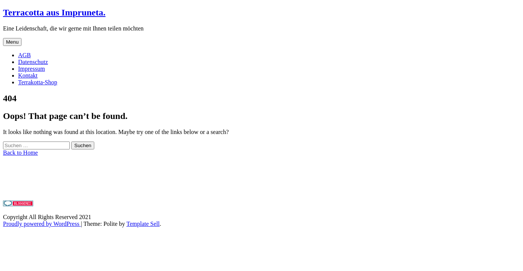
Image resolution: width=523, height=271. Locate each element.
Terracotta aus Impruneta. (54, 12)
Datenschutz (33, 62)
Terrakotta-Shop (37, 82)
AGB (24, 55)
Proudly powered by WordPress (42, 224)
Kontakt (28, 75)
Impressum (31, 68)
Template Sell (143, 224)
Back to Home (20, 152)
